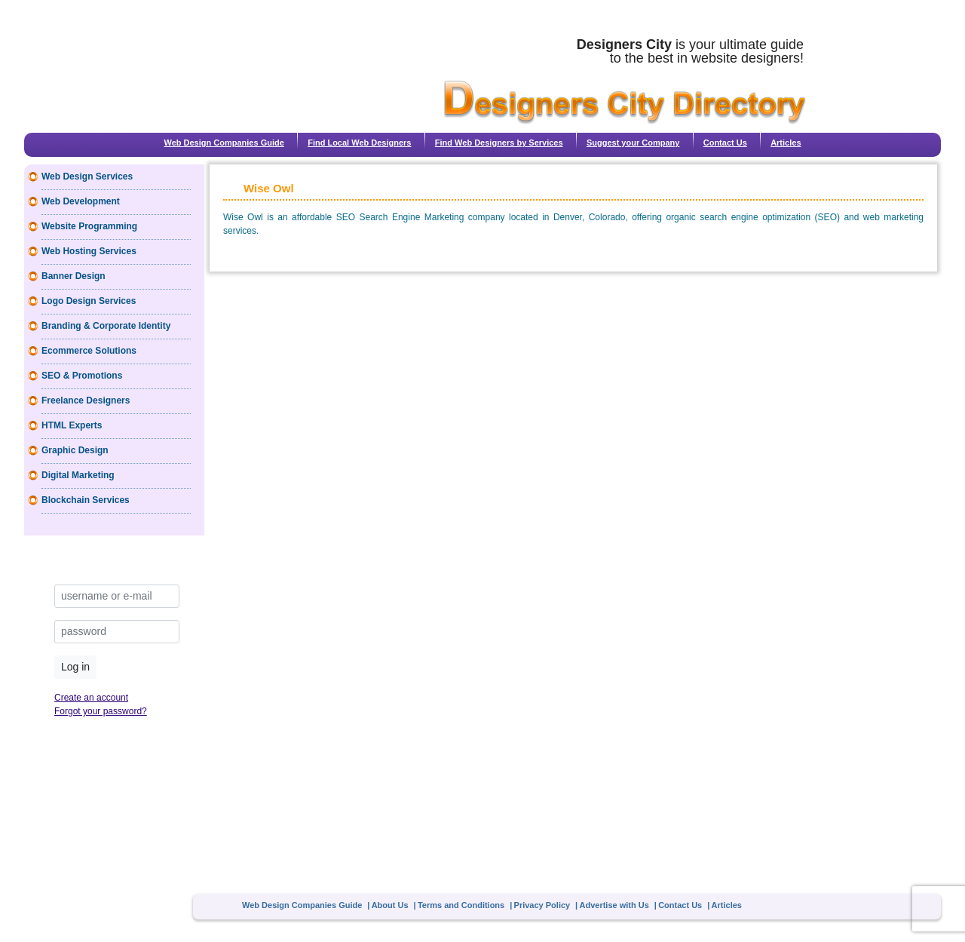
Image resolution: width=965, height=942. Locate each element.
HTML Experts (71, 425)
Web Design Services (87, 176)
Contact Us (725, 142)
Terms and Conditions (461, 905)
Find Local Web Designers (359, 142)
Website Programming (89, 226)
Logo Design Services (88, 301)
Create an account (91, 697)
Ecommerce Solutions (88, 350)
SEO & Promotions (81, 375)
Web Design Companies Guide (223, 142)
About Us (390, 905)
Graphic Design (75, 450)
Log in (75, 667)
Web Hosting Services (88, 251)
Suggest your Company (633, 142)
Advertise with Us (614, 905)
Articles (785, 142)
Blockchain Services (85, 500)
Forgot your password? (100, 711)
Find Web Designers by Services (499, 142)
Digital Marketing (78, 475)
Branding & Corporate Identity (105, 326)
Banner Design (73, 276)
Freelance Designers (85, 400)
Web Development (80, 201)
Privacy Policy (542, 905)
